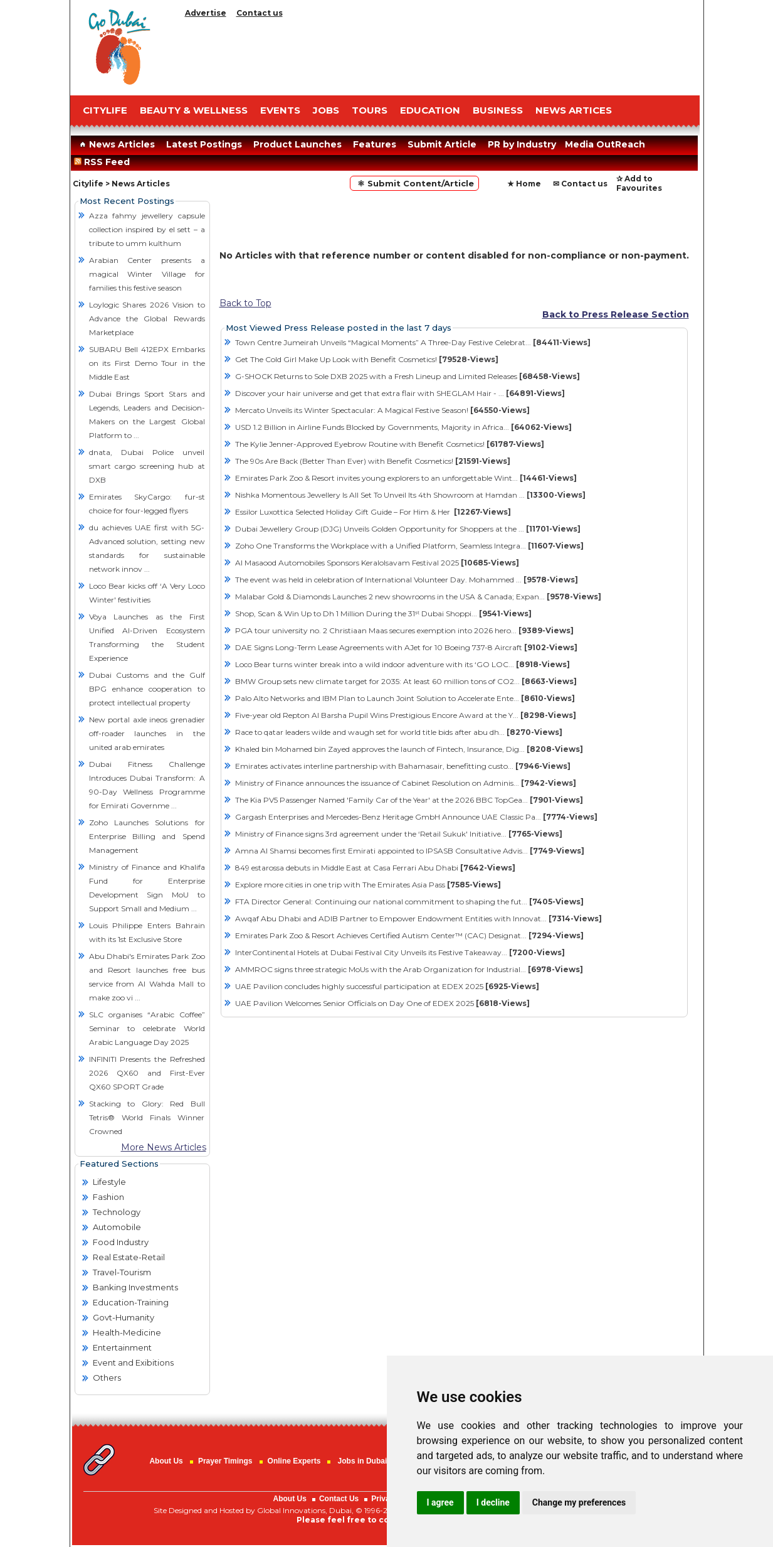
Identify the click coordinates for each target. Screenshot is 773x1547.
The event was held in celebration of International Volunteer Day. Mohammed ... (406, 579)
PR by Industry (522, 144)
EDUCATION (430, 110)
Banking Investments (135, 1287)
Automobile (117, 1227)
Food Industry (121, 1242)
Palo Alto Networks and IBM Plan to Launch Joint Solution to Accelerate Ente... (405, 698)
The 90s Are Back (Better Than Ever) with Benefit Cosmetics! (372, 461)
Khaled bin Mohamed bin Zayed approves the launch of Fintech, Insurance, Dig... (409, 749)
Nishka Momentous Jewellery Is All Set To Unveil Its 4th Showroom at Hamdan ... (410, 495)
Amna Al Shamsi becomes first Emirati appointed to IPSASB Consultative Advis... (409, 850)
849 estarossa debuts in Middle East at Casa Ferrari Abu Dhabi (375, 867)
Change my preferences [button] (579, 1502)
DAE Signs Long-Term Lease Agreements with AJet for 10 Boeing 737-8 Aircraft (406, 647)
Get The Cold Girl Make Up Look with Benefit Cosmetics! (366, 359)
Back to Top (245, 303)
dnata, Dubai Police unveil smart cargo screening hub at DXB (147, 465)
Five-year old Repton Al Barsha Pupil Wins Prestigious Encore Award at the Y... (405, 715)
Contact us (259, 13)
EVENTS (280, 110)
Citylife (88, 183)
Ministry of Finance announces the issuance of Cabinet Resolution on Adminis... (405, 783)
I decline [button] (493, 1502)
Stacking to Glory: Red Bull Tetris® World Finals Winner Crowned (147, 1117)
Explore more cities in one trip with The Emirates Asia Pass (368, 884)
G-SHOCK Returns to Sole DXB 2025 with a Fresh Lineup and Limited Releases (407, 376)
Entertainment (122, 1347)
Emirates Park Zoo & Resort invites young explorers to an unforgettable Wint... (406, 478)
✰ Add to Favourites (639, 183)
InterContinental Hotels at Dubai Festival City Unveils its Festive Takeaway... (400, 952)
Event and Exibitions (133, 1362)
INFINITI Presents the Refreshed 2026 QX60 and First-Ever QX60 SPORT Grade (147, 1072)
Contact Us (339, 1498)
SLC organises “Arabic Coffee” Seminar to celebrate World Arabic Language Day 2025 (147, 1028)
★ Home (524, 183)
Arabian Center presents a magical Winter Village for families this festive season (147, 273)
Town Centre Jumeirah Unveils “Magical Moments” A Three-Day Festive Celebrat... (413, 342)
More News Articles (163, 1147)
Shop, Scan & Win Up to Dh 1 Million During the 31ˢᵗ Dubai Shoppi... (383, 613)
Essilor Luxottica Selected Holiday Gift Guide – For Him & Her (373, 512)
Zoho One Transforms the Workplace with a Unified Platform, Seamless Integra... (409, 545)
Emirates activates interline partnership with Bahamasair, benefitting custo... (403, 766)
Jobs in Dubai (362, 1461)
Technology (116, 1212)
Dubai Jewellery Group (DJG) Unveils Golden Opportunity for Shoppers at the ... (408, 528)
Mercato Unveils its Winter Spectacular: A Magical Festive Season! (382, 410)
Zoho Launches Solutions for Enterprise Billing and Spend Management (147, 836)
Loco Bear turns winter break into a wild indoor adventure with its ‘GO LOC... (402, 664)
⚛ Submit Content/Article (414, 183)
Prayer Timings (225, 1461)
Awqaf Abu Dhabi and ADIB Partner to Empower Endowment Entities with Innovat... (418, 918)
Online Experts (294, 1461)
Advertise (205, 13)
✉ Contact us (580, 183)
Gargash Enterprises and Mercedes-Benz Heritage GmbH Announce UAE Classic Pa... (416, 817)
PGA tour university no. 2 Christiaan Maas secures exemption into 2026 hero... (404, 630)
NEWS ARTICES (573, 110)
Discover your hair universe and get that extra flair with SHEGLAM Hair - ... (400, 393)
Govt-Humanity (123, 1317)
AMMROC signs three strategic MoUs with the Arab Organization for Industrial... (409, 969)
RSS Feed (104, 162)
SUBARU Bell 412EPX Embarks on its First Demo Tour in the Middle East (147, 363)
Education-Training (131, 1302)
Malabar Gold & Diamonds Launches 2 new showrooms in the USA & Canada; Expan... (418, 596)
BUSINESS (498, 110)
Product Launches (297, 144)
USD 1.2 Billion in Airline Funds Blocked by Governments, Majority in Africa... (403, 427)
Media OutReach (605, 144)
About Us (165, 1461)
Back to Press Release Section (615, 314)
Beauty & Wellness (194, 110)
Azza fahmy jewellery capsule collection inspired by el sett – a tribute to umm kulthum (147, 229)
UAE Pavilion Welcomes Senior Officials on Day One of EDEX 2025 (382, 1003)
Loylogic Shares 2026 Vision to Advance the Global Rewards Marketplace (147, 318)
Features (374, 144)
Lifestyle (109, 1182)
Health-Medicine (127, 1332)
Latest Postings (204, 144)
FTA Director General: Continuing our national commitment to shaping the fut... (409, 901)
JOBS (326, 110)
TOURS (369, 110)
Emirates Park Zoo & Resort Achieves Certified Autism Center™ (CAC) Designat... (409, 935)
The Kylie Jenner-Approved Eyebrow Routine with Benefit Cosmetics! (389, 444)
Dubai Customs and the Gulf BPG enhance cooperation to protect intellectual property (147, 688)
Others (107, 1378)
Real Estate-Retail (129, 1257)
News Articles (115, 144)
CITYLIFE (105, 110)
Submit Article (442, 144)
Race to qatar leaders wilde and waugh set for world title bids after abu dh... (398, 732)
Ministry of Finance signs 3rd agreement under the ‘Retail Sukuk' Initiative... (398, 833)
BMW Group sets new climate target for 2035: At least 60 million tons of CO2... (406, 681)
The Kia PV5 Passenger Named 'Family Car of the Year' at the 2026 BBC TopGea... (409, 800)
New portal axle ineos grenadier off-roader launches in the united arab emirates (147, 733)
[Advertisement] (440, 53)
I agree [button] (440, 1502)
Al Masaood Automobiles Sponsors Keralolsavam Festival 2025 (377, 562)
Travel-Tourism (122, 1272)
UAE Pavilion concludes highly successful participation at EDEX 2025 (387, 986)
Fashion (108, 1197)
